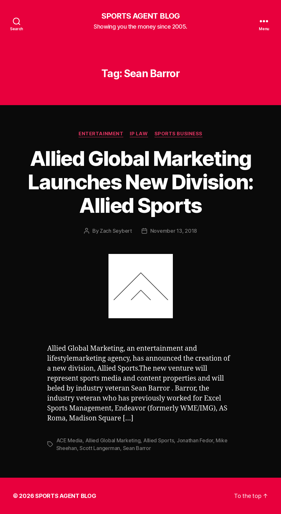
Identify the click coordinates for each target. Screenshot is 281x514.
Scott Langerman (100, 448)
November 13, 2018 (173, 231)
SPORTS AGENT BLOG (140, 16)
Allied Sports (158, 440)
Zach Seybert (116, 231)
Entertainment (101, 134)
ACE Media (69, 440)
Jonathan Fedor (195, 440)
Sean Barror (137, 448)
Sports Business (178, 134)
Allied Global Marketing (113, 440)
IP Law (139, 134)
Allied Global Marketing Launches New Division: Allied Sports (140, 182)
